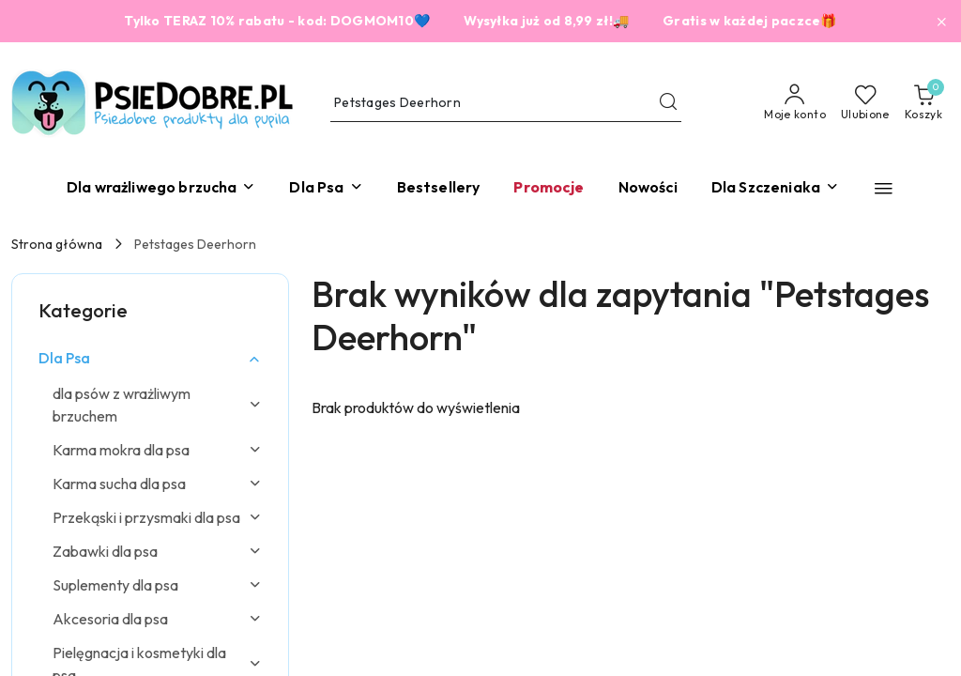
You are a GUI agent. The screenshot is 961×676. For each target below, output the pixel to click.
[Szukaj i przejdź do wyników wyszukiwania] (668, 103)
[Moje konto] (794, 103)
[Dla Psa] (326, 187)
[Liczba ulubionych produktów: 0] (865, 103)
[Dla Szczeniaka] (775, 187)
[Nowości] (648, 187)
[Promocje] (548, 187)
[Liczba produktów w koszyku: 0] (923, 103)
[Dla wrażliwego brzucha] (161, 187)
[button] (883, 188)
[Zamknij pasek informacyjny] (941, 21)
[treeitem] (150, 357)
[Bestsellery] (438, 187)
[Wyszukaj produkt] (505, 103)
